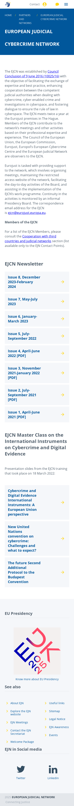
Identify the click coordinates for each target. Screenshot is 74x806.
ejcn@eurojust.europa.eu (27, 213)
